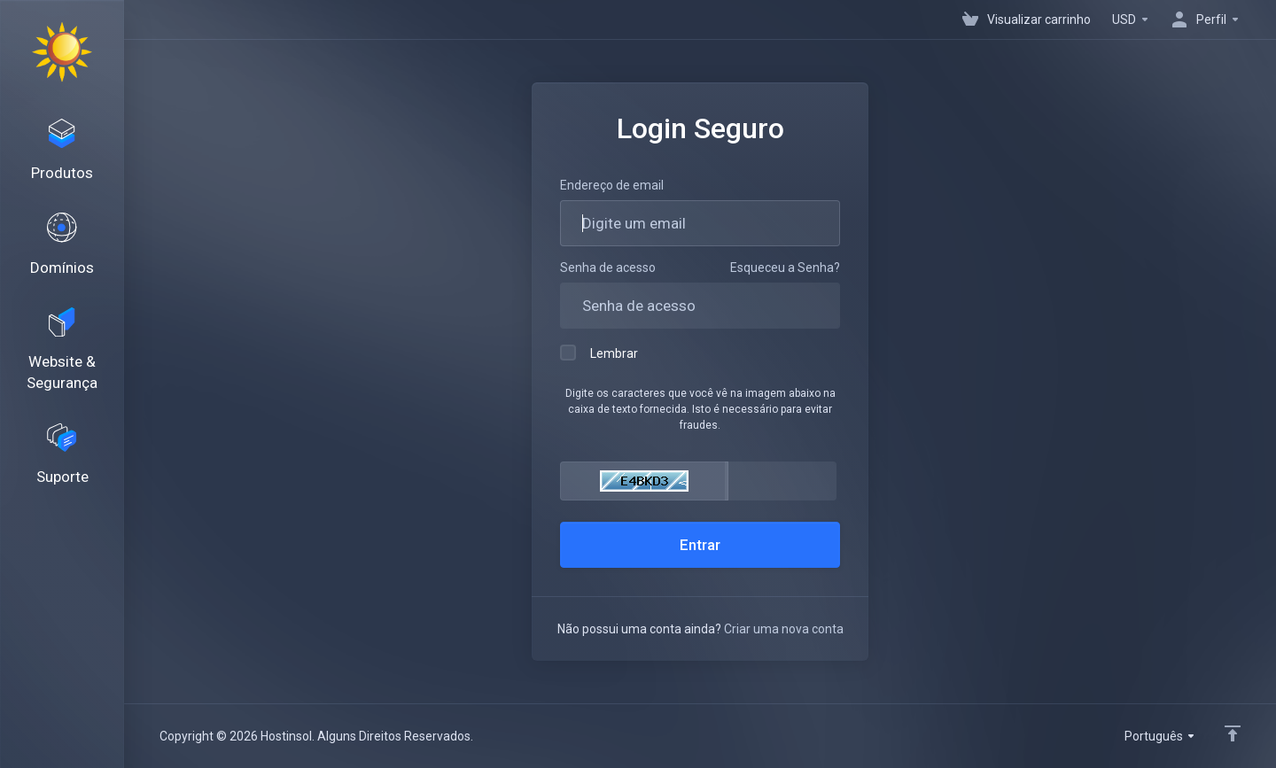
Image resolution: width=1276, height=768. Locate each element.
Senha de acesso (608, 267)
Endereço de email (612, 185)
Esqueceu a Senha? (785, 267)
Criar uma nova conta (784, 629)
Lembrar (599, 353)
